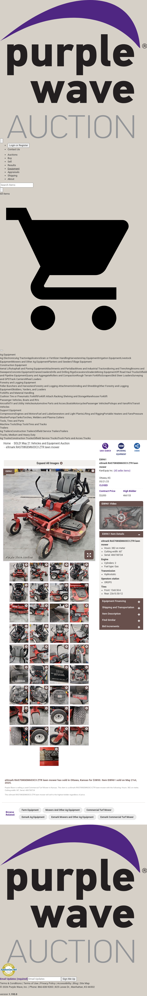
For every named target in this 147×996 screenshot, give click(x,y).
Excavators (81, 372)
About (11, 179)
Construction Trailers (23, 431)
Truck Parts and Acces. (70, 438)
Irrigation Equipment (109, 358)
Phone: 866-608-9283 (41, 986)
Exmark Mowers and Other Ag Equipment (72, 817)
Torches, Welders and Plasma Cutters (43, 417)
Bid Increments (110, 626)
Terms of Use (31, 983)
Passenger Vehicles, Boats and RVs (19, 400)
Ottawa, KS (104, 478)
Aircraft (4, 403)
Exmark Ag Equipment (33, 817)
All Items (5, 193)
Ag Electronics (8, 358)
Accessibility (64, 983)
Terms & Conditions (11, 983)
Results (12, 165)
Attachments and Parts (58, 368)
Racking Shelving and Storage (70, 396)
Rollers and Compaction (63, 375)
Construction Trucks (22, 438)
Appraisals (13, 172)
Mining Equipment (106, 372)
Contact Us (14, 149)
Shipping (12, 175)
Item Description (111, 613)
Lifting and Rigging (93, 413)
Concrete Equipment (22, 372)
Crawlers (46, 372)
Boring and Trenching (119, 368)
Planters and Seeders (60, 361)
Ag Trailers (6, 431)
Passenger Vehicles (97, 403)
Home (7, 443)
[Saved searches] (1, 140)
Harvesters (75, 358)
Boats (69, 403)
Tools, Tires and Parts (12, 420)
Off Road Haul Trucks (127, 372)
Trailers (4, 427)
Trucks (87, 438)
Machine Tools (8, 424)
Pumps (12, 417)
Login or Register (18, 145)
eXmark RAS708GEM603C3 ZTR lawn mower (32, 447)
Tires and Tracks (38, 424)
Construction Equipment (13, 365)
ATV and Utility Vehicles (21, 403)
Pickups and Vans (118, 403)
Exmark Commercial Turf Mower (116, 817)
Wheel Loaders (33, 379)
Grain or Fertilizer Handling (54, 358)
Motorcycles (79, 403)
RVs (130, 403)
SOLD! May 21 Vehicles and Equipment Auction (42, 443)
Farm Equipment (30, 810)
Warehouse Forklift (97, 396)
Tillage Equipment (82, 361)
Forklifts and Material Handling (17, 392)
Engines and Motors (26, 413)
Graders (91, 372)
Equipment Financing (114, 601)
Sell (10, 161)
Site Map (85, 983)
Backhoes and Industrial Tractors (89, 368)
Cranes (37, 372)
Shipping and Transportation (118, 607)
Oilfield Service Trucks (45, 438)
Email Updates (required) (14, 978)
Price (107, 491)
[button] (73, 341)
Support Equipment (10, 410)
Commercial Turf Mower (99, 810)
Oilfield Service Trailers (47, 431)
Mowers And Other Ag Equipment (62, 810)
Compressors (7, 413)
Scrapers (106, 375)
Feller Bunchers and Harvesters (17, 386)
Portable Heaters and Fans (118, 413)
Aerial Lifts (6, 368)
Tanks (19, 417)
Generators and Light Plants (67, 413)
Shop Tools (22, 424)
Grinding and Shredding (86, 386)
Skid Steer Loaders (121, 375)
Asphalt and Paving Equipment (29, 368)
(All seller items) (122, 470)
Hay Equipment (90, 358)
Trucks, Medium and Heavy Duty (17, 434)
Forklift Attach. (46, 396)
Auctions (12, 154)
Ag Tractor (21, 358)
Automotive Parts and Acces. (50, 403)
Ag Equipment (8, 354)
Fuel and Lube (44, 413)
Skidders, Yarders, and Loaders (29, 389)
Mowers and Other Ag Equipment (30, 361)
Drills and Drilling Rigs (63, 372)
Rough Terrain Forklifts (89, 375)
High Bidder (129, 491)
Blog (75, 983)
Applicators (33, 358)
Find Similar (109, 620)
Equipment (14, 168)
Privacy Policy (47, 983)
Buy (10, 158)
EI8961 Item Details (113, 533)
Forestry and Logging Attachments (53, 386)
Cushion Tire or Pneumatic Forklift (19, 396)
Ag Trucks (5, 438)
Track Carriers (17, 379)
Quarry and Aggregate (38, 375)
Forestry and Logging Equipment (18, 382)
